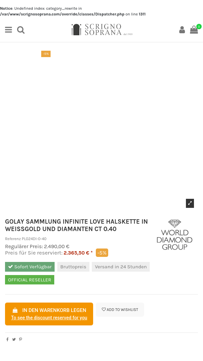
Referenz (13, 238)
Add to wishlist (120, 309)
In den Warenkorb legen (49, 314)
